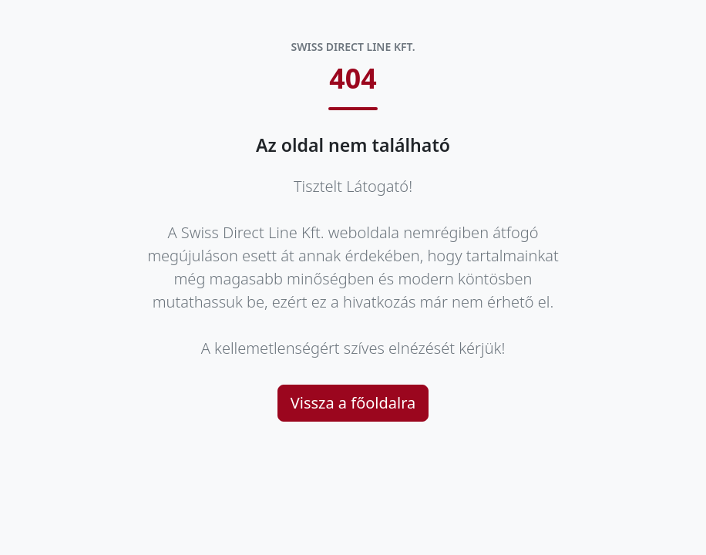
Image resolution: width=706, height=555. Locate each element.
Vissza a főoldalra (353, 402)
